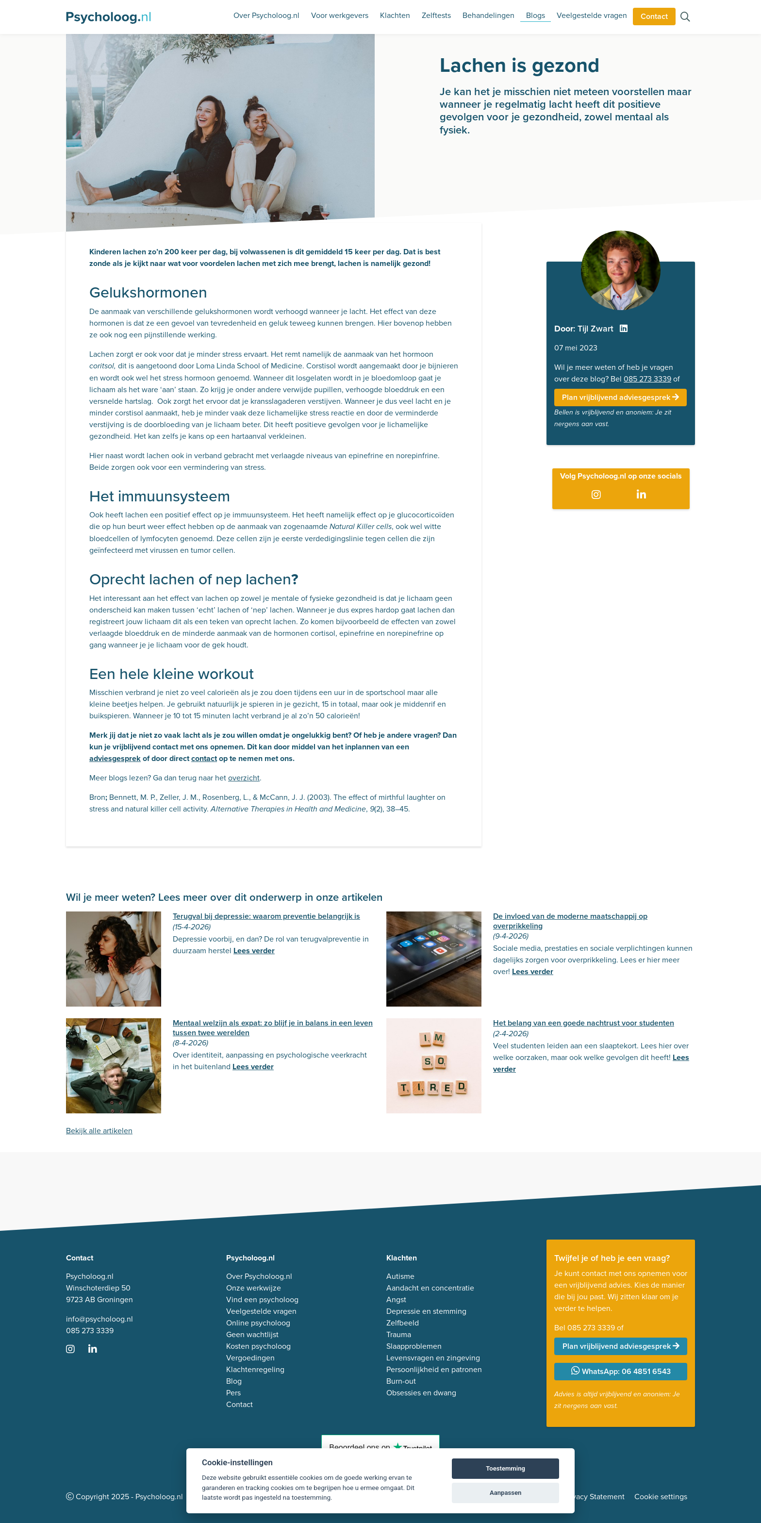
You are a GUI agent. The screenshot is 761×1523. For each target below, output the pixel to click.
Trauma (398, 1334)
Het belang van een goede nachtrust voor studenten (583, 1022)
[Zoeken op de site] (685, 17)
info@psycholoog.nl (99, 1318)
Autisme (400, 1276)
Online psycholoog (258, 1322)
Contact (654, 16)
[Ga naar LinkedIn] (643, 495)
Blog (234, 1381)
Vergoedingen (250, 1357)
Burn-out (401, 1381)
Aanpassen (505, 1492)
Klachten (395, 15)
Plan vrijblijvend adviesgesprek (620, 397)
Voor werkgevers (339, 15)
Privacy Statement (594, 1496)
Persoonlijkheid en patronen (434, 1369)
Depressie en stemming (426, 1311)
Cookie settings (660, 1496)
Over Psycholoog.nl (266, 15)
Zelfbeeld (402, 1322)
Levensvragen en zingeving (433, 1357)
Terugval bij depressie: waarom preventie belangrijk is (266, 916)
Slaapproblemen (414, 1346)
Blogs (535, 15)
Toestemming (505, 1468)
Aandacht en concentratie (430, 1287)
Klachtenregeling (255, 1369)
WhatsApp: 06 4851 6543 (621, 1371)
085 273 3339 (647, 378)
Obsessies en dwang (421, 1392)
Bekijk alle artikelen (99, 1130)
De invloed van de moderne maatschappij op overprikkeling (570, 920)
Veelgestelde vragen (592, 15)
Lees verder (254, 950)
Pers (233, 1392)
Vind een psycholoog (262, 1299)
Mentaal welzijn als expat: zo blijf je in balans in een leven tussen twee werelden (273, 1027)
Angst (396, 1299)
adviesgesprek (115, 758)
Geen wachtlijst (252, 1334)
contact (204, 758)
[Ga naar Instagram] (598, 495)
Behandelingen (488, 15)
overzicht (244, 777)
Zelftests (436, 15)
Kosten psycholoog (258, 1346)
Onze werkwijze (253, 1287)
